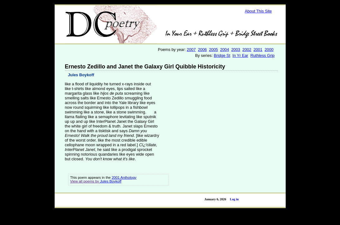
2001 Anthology (124, 177)
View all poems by (85, 181)
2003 (235, 49)
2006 (202, 49)
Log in (234, 199)
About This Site (258, 11)
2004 (224, 49)
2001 (258, 49)
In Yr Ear (240, 55)
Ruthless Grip (262, 55)
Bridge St (222, 55)
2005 (213, 49)
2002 (246, 49)
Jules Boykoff (81, 74)
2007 (191, 49)
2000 (268, 49)
